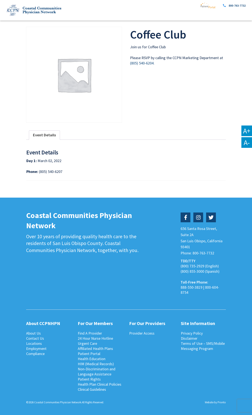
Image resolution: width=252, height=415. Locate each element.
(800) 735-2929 (192, 266)
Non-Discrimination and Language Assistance (96, 371)
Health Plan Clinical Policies (99, 384)
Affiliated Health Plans (95, 348)
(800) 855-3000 (192, 271)
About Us (33, 333)
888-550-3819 (191, 287)
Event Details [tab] (44, 135)
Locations (34, 343)
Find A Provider (90, 333)
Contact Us (35, 338)
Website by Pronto (215, 402)
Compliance (35, 353)
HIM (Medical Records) (96, 363)
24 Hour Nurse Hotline (95, 338)
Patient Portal (89, 353)
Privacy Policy (192, 333)
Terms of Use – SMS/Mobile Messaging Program (203, 346)
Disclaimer (189, 338)
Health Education (91, 358)
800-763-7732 (237, 5)
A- (247, 142)
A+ (246, 130)
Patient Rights (89, 379)
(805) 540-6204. (142, 63)
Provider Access (141, 333)
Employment (36, 348)
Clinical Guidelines (92, 389)
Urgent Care (87, 343)
